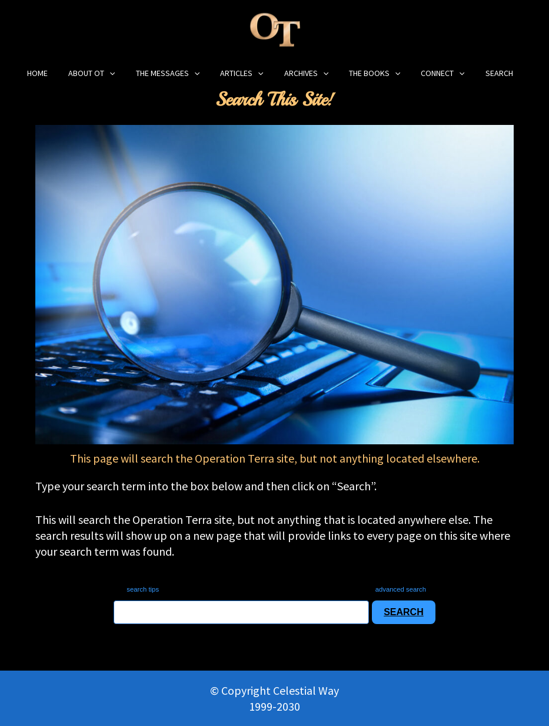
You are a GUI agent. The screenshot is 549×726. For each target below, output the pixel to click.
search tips (136, 589)
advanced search (405, 589)
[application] (132, 73)
